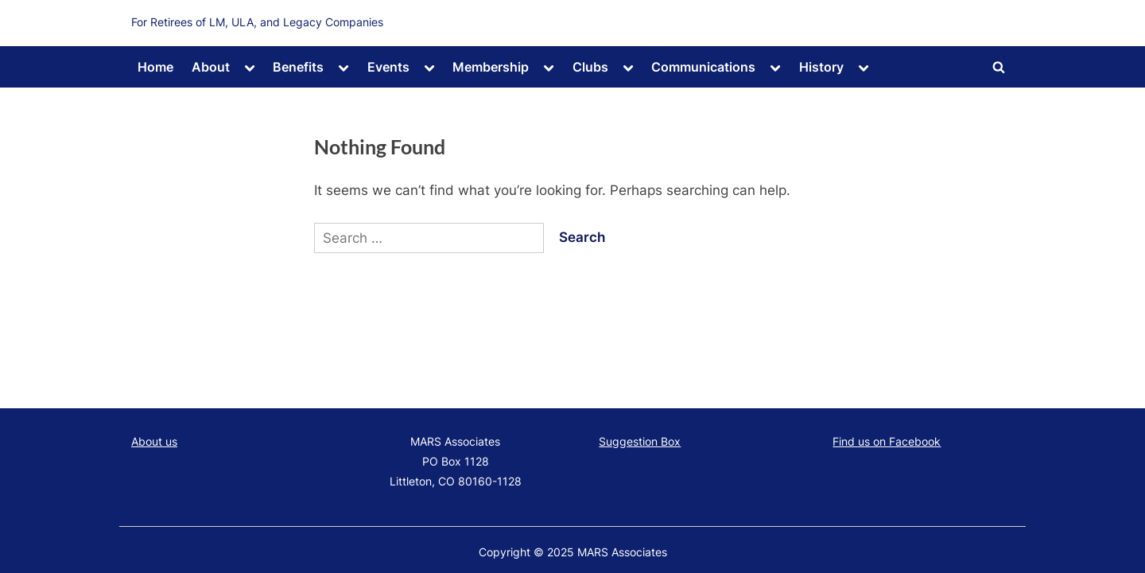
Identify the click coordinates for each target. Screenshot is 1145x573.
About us (154, 441)
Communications (703, 67)
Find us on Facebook (887, 441)
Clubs (590, 67)
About (211, 67)
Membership (490, 67)
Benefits (298, 67)
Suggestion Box (640, 441)
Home (155, 67)
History (821, 67)
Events (388, 67)
